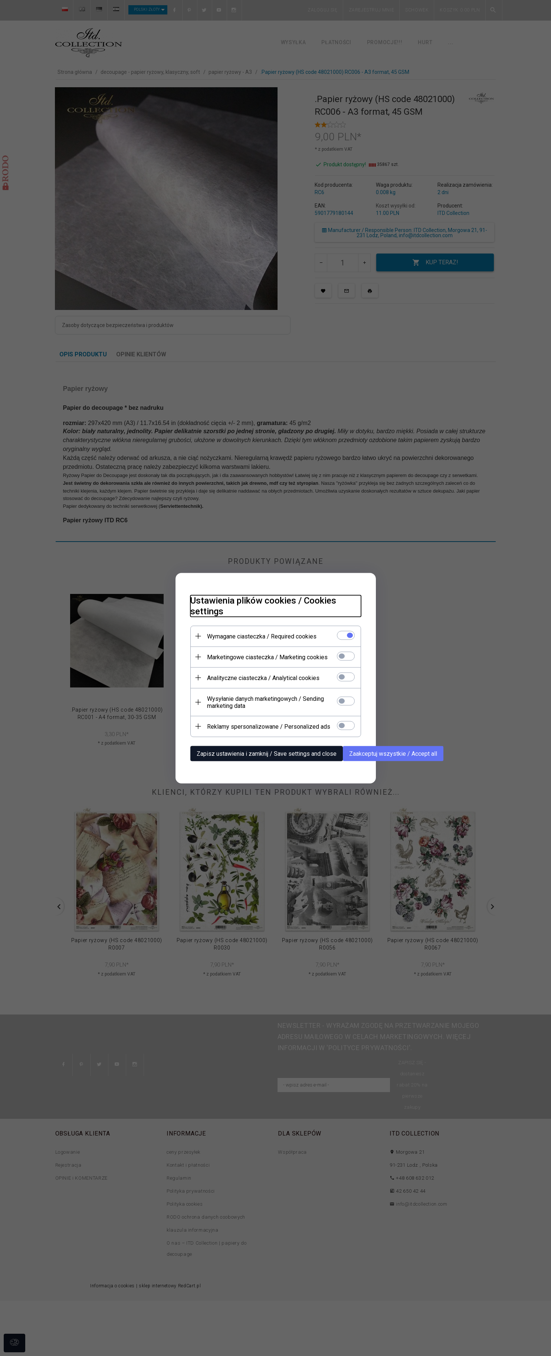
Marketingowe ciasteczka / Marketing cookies (267, 656)
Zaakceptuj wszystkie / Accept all (393, 753)
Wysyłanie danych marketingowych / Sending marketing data (265, 702)
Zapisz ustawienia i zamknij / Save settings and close (267, 753)
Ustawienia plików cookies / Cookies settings (263, 605)
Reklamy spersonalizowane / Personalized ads (268, 726)
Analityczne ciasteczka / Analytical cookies (263, 677)
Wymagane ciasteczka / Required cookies (262, 636)
